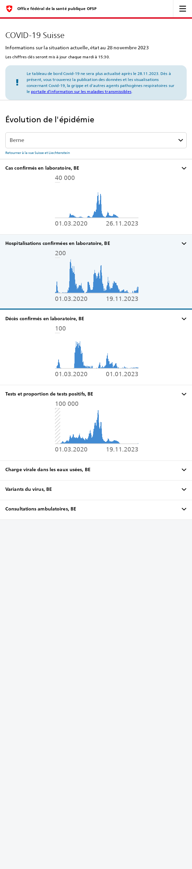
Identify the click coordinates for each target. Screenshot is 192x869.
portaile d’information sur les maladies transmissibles (81, 91)
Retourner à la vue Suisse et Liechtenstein (37, 152)
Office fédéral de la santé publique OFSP (56, 8)
